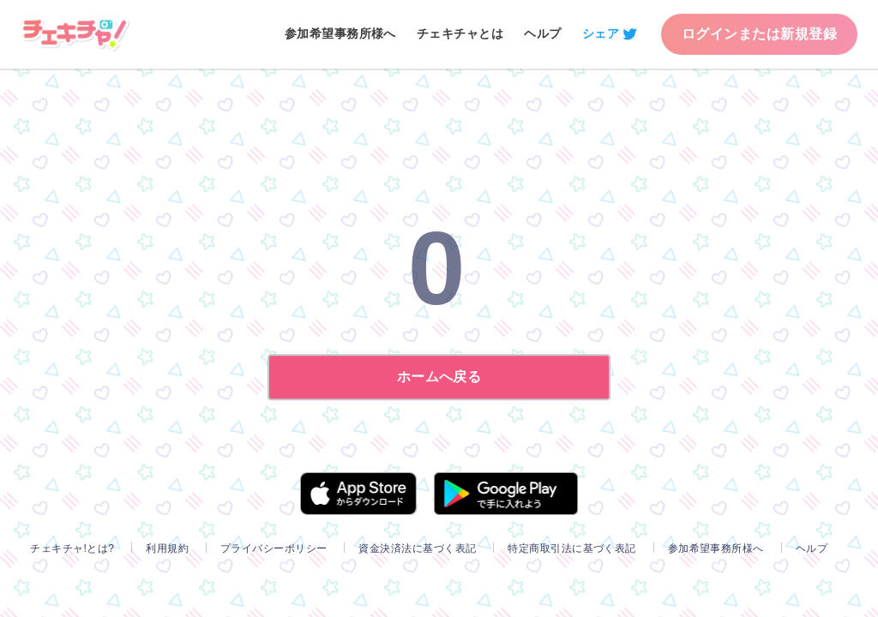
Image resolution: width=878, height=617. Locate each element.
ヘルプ (542, 33)
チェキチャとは (460, 33)
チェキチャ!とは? (72, 548)
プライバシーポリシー (274, 548)
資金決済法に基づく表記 (417, 548)
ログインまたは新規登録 (759, 34)
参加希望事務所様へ (340, 33)
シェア (600, 33)
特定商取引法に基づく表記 (572, 548)
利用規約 (167, 548)
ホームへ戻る (439, 376)
